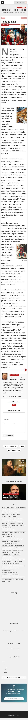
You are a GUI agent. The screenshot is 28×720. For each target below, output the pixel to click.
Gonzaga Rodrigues (20, 507)
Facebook (21, 463)
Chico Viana (5, 24)
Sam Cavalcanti (21, 559)
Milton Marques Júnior (8, 507)
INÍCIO (22, 446)
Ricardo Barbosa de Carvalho (9, 572)
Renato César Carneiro (8, 579)
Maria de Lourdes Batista (8, 559)
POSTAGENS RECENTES (10, 446)
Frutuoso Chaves (13, 512)
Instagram (21, 460)
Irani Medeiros (16, 554)
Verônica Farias (6, 552)
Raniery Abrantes (19, 545)
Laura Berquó (5, 541)
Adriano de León (16, 552)
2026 (4, 662)
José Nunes (5, 512)
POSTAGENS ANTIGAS (14, 450)
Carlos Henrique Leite (8, 570)
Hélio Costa (20, 523)
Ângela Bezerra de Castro (9, 543)
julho (5, 664)
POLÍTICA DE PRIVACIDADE (13, 677)
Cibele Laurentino (6, 550)
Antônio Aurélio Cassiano (8, 536)
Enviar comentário (8, 435)
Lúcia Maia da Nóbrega (8, 556)
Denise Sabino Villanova (18, 577)
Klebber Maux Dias (17, 521)
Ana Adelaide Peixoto (7, 518)
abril (5, 672)
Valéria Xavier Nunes (18, 565)
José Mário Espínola (7, 532)
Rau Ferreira (15, 574)
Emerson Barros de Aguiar (9, 530)
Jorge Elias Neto (20, 525)
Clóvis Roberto (19, 518)
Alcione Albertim (6, 554)
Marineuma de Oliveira (8, 534)
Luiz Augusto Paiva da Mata (9, 516)
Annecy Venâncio (6, 577)
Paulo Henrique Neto (7, 561)
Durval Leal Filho (6, 563)
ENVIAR (3, 17)
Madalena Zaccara (7, 565)
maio (5, 669)
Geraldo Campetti (18, 550)
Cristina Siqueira (15, 541)
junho (5, 667)
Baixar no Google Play (14, 698)
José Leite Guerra (6, 527)
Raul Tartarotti (6, 521)
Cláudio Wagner (6, 574)
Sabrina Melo (19, 579)
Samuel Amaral (18, 561)
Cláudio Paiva (16, 563)
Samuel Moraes (15, 568)
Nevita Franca (5, 568)
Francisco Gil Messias (15, 509)
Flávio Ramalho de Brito (8, 525)
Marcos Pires (5, 514)
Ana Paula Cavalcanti (19, 532)
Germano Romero (15, 514)
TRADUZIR (24, 17)
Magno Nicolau (6, 581)
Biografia (21, 465)
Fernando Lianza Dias (7, 545)
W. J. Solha (4, 523)
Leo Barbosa (12, 523)
